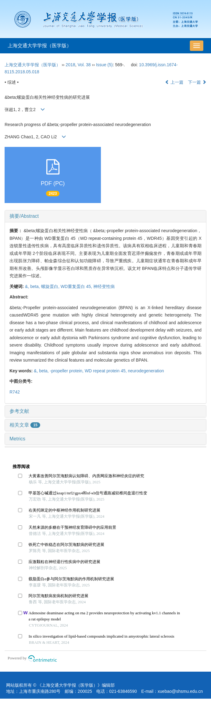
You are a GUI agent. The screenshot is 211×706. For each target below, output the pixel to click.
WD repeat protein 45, (106, 370)
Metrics (17, 438)
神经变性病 (104, 286)
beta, (35, 286)
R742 (15, 391)
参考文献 (19, 411)
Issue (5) (104, 64)
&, (27, 286)
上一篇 (174, 82)
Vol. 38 (84, 64)
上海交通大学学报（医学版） (39, 45)
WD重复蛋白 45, (77, 286)
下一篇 (197, 82)
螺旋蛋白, (51, 286)
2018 (70, 64)
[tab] (105, 216)
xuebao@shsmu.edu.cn (180, 691)
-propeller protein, (67, 370)
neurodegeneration (146, 370)
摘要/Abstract (24, 216)
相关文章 (25, 425)
